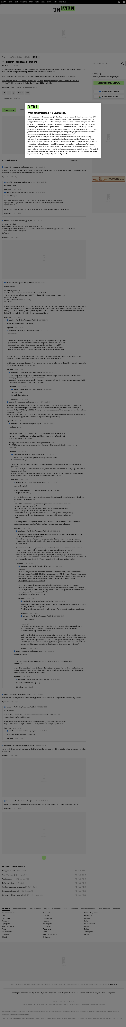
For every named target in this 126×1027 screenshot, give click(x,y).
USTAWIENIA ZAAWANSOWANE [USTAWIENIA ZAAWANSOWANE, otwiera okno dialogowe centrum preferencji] (42, 153)
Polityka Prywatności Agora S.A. (56, 127)
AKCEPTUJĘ (91, 153)
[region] (63, 130)
